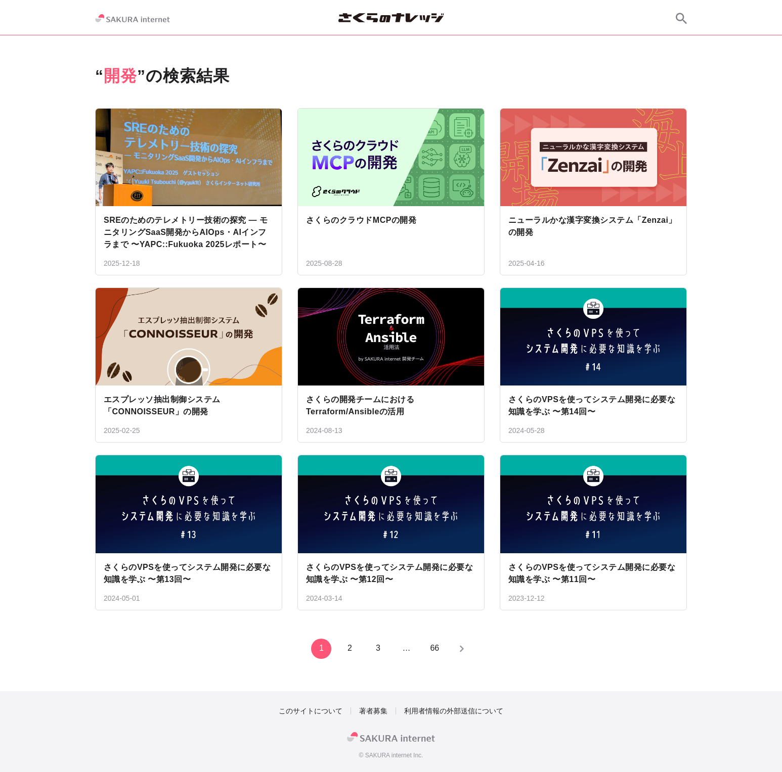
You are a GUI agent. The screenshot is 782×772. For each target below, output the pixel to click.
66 (433, 648)
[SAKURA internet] (132, 18)
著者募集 (373, 711)
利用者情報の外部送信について (453, 711)
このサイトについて (310, 711)
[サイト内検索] (681, 18)
